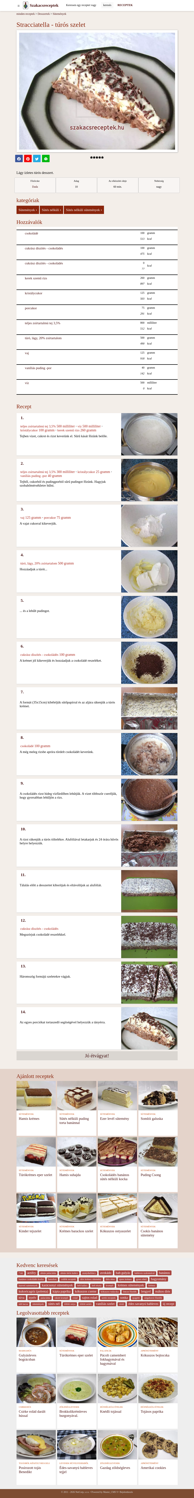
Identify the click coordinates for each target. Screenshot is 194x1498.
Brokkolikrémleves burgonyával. (73, 1413)
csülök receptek (68, 1279)
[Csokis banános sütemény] (158, 1207)
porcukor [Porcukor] (31, 308)
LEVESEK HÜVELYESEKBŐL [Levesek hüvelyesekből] (73, 1463)
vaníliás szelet (105, 1304)
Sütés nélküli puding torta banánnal (74, 1121)
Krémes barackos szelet (76, 1231)
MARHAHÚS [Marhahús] (25, 1351)
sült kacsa (23, 1304)
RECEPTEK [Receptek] (125, 5)
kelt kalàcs (82, 1285)
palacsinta (45, 1298)
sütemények (38, 1304)
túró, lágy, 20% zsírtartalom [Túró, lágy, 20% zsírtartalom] (43, 338)
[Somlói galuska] (158, 1095)
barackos (52, 1279)
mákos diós (162, 1291)
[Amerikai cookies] (158, 1444)
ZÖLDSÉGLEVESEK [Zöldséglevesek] (69, 1407)
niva (21, 1297)
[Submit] (107, 5)
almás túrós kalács (69, 1273)
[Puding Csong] (158, 1151)
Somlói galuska (152, 1118)
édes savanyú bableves (143, 1304)
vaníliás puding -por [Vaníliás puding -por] (38, 368)
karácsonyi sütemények (57, 1285)
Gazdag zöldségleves (115, 1468)
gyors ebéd (141, 1279)
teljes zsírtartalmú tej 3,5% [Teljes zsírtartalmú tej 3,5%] (42, 323)
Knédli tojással (110, 1411)
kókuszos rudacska (110, 1291)
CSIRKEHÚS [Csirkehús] (25, 1407)
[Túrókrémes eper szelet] (36, 1151)
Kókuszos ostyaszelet (115, 1231)
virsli (121, 1304)
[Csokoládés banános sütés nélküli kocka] (117, 1151)
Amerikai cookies (153, 1468)
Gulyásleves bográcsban (27, 1357)
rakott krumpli (61, 1298)
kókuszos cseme (85, 1291)
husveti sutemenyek (28, 1285)
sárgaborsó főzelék (153, 1298)
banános (164, 1273)
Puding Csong (151, 1175)
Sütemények (59, 13)
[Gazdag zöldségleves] (117, 1444)
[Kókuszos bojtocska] (158, 1331)
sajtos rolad (89, 1297)
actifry (31, 1273)
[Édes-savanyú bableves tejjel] (76, 1444)
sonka (124, 1297)
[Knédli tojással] (117, 1388)
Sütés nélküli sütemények (84, 209)
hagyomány (158, 1279)
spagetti (136, 1298)
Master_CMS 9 (110, 1492)
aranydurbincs (89, 1273)
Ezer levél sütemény (114, 1118)
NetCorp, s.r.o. (82, 1492)
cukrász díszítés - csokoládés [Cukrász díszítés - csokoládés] (44, 248)
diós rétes (110, 1279)
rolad (75, 1298)
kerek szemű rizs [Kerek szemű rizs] (36, 278)
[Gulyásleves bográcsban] (36, 1331)
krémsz (151, 1285)
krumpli (109, 1285)
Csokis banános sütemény (152, 1233)
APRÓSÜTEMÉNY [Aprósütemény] (150, 1351)
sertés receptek (109, 1298)
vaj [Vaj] (27, 353)
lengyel (146, 1291)
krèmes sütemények (131, 1285)
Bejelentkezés (126, 1492)
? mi (21, 1273)
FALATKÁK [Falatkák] (106, 1351)
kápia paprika (62, 1291)
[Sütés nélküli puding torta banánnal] (76, 1095)
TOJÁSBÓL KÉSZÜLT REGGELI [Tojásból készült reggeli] (34, 1463)
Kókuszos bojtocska (155, 1355)
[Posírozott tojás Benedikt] (36, 1444)
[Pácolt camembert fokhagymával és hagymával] (117, 1331)
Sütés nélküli (51, 209)
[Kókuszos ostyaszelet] (117, 1207)
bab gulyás (123, 1273)
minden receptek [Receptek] (26, 13)
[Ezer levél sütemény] (117, 1095)
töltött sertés (86, 1304)
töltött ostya (69, 1304)
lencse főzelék (130, 1291)
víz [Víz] (27, 383)
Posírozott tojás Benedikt (30, 1470)
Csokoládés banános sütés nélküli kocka (114, 1177)
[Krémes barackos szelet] (76, 1207)
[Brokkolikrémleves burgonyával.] (76, 1388)
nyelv (32, 1297)
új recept (168, 1304)
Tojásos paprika (152, 1411)
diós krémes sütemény (90, 1279)
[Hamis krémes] (36, 1095)
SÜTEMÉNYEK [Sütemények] (26, 1114)
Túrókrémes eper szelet (35, 1175)
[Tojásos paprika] (158, 1388)
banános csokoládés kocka (31, 1279)
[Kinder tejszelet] (36, 1207)
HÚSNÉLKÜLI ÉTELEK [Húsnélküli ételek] (111, 1407)
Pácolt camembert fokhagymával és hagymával (113, 1359)
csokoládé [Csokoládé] (31, 233)
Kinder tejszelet (30, 1231)
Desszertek (44, 13)
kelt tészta (96, 1285)
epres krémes (125, 1279)
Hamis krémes (29, 1118)
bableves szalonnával (144, 1273)
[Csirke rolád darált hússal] (36, 1388)
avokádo (105, 1273)
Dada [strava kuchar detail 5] (35, 186)
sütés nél (54, 1304)
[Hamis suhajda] (76, 1151)
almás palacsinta (48, 1273)
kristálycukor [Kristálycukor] (33, 293)
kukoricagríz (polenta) (33, 1291)
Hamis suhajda (70, 1175)
